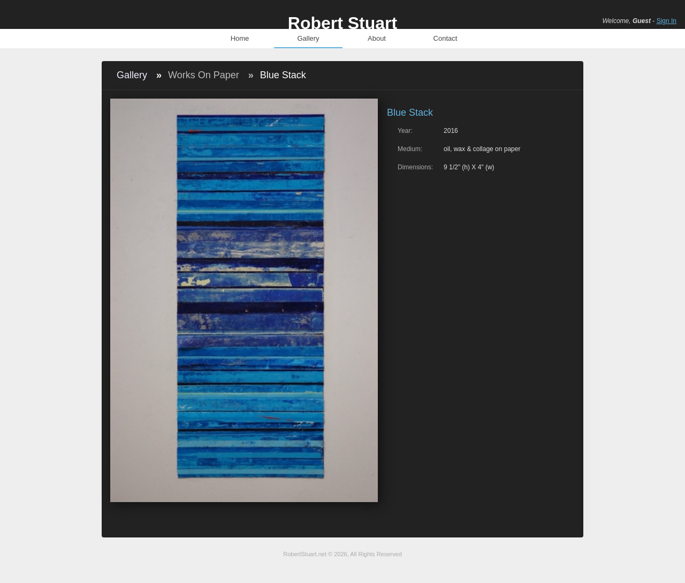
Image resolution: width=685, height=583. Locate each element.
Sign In (666, 21)
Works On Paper (203, 75)
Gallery (308, 38)
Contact (445, 38)
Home (240, 38)
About (377, 38)
